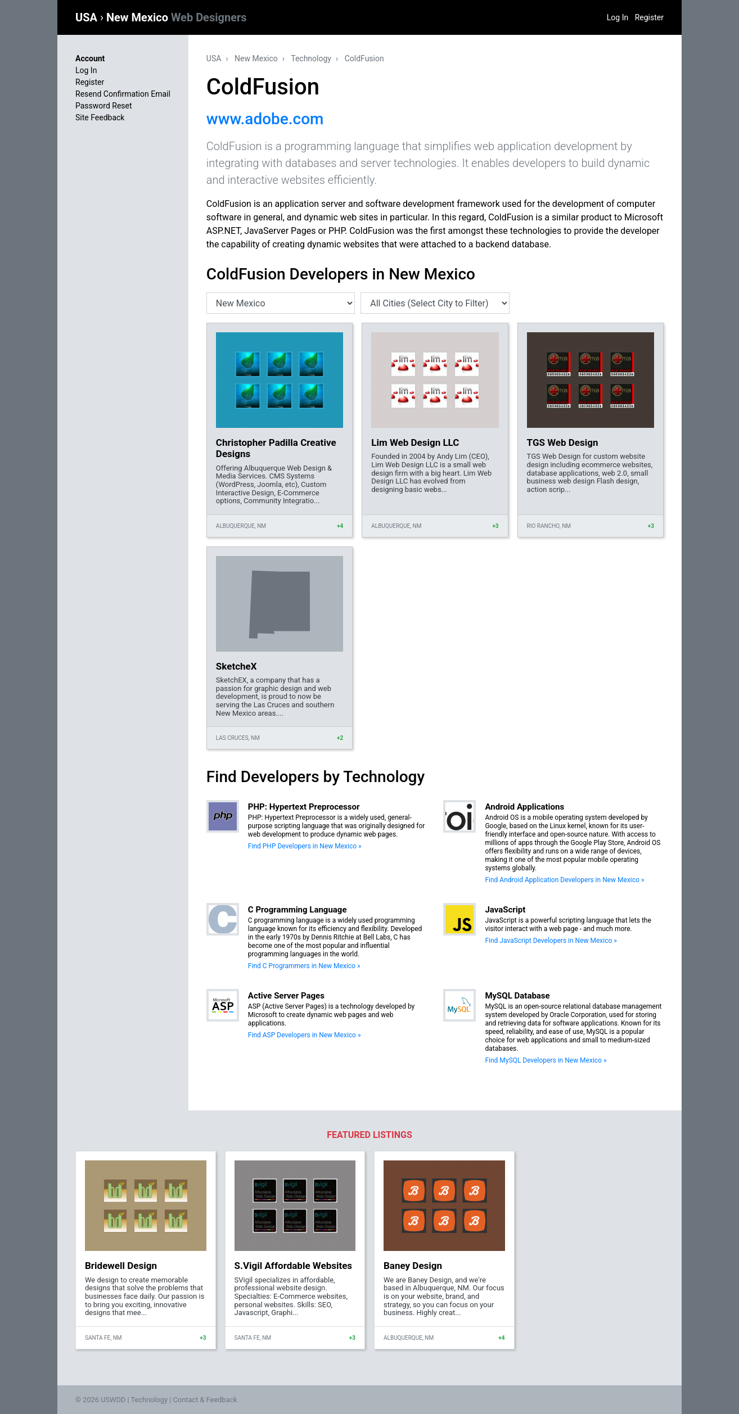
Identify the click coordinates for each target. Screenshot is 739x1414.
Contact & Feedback (205, 1399)
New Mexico (176, 17)
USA (87, 17)
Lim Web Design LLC (415, 442)
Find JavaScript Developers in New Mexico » (551, 941)
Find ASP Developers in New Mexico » (304, 1035)
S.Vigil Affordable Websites (294, 1265)
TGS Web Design (562, 442)
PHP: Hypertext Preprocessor (304, 807)
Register (649, 17)
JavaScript (505, 910)
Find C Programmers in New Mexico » (304, 966)
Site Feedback (99, 117)
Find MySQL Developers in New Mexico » (545, 1060)
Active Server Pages (286, 996)
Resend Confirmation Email (122, 93)
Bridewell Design (121, 1265)
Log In (617, 17)
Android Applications (524, 807)
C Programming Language (297, 910)
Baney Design (413, 1265)
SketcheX (236, 666)
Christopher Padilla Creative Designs (276, 448)
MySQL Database (517, 996)
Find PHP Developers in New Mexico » (305, 846)
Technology (311, 58)
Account (90, 58)
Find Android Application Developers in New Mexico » (564, 880)
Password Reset (103, 105)
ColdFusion (364, 58)
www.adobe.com (265, 119)
